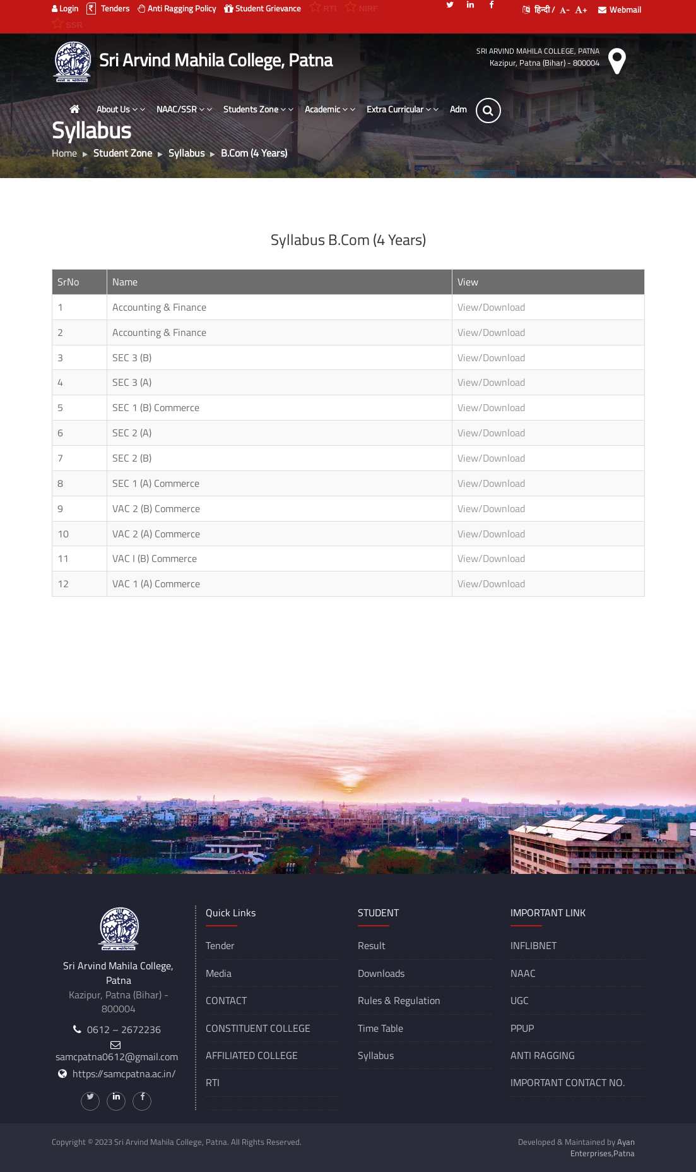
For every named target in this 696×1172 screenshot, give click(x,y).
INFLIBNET (533, 945)
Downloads (381, 973)
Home (64, 152)
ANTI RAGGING (542, 1055)
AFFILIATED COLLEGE (252, 1055)
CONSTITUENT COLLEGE (258, 1028)
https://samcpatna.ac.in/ (124, 1073)
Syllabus (376, 1055)
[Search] (495, 110)
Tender (220, 945)
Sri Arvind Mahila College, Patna (537, 51)
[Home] (82, 109)
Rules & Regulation (399, 1000)
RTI (213, 1082)
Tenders (107, 8)
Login (65, 8)
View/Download (491, 306)
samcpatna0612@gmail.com (117, 1056)
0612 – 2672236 (124, 1029)
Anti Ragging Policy (177, 8)
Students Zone (265, 109)
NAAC (523, 973)
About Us (127, 109)
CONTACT (226, 1000)
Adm (465, 109)
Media (219, 973)
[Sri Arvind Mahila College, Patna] (74, 60)
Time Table (380, 1028)
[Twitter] (449, 4)
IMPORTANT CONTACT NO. (567, 1082)
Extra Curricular (409, 109)
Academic (337, 109)
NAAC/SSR (191, 109)
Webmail (619, 9)
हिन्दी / (538, 9)
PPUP (522, 1028)
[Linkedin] (470, 4)
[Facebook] (491, 4)
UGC (519, 1000)
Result (372, 945)
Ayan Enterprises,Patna (602, 1147)
